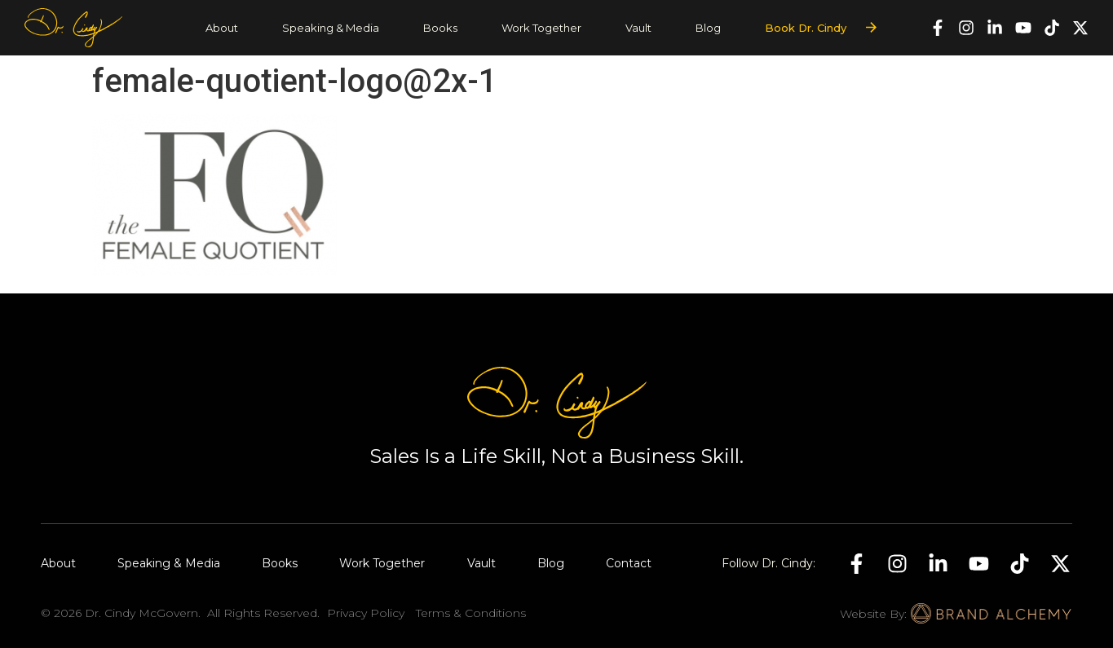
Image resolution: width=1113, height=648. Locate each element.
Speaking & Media (330, 27)
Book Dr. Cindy (805, 27)
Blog (708, 27)
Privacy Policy (365, 613)
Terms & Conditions (471, 613)
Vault (638, 27)
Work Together (541, 27)
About (221, 27)
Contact (628, 563)
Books (440, 27)
